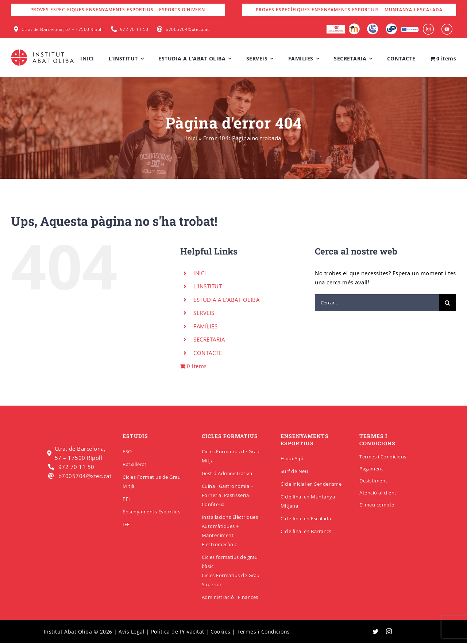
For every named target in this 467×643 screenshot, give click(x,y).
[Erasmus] (410, 29)
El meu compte (376, 504)
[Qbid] (391, 25)
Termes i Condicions (382, 456)
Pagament (371, 468)
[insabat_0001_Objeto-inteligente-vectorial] (428, 26)
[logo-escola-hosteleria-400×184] (336, 27)
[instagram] (389, 631)
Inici (191, 138)
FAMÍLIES (205, 326)
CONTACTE (207, 352)
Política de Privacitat (177, 631)
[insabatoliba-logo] (43, 51)
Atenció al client (378, 492)
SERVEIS (204, 312)
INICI (199, 273)
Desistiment (373, 480)
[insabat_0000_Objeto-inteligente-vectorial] (446, 26)
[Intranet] (372, 25)
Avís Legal (131, 631)
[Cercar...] (377, 302)
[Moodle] (354, 25)
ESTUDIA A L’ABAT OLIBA (226, 299)
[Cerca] (447, 302)
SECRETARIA (209, 339)
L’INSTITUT (207, 286)
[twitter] (376, 631)
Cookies (221, 631)
